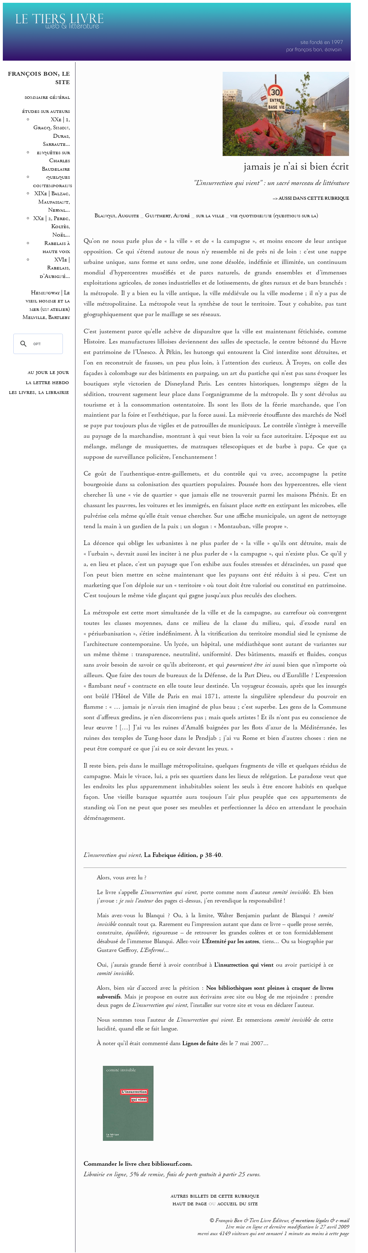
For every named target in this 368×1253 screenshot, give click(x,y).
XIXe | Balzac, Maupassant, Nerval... (52, 202)
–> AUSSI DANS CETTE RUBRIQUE (311, 198)
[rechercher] (37, 344)
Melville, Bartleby (46, 317)
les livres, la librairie (39, 392)
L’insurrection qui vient (244, 965)
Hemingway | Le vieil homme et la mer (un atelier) (48, 301)
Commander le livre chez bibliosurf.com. (138, 1164)
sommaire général (47, 97)
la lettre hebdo (47, 382)
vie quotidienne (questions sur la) (274, 215)
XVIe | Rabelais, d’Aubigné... (55, 268)
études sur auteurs (46, 111)
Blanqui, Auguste (116, 215)
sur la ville (210, 215)
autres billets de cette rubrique (215, 1196)
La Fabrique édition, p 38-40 (182, 855)
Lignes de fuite (200, 1043)
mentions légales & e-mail (322, 1220)
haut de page (189, 1203)
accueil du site (237, 1203)
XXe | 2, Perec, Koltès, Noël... (51, 227)
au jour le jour (48, 372)
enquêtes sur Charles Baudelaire (53, 161)
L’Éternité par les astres (230, 941)
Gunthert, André (167, 215)
